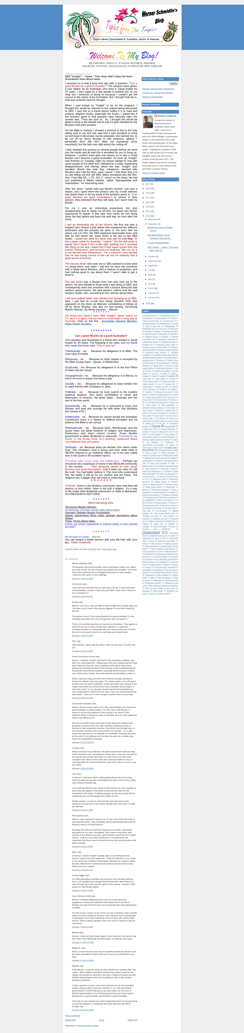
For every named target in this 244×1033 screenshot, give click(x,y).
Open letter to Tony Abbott (151, 508)
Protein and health (160, 526)
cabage (162, 376)
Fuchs (153, 431)
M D (147, 479)
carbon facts (147, 386)
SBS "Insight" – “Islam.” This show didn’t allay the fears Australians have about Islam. (98, 78)
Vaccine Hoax (171, 570)
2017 (148, 184)
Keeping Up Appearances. (152, 471)
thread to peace (148, 562)
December (153, 219)
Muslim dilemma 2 (160, 492)
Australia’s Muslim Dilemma (168, 350)
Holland (173, 458)
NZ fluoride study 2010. (150, 505)
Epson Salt (159, 415)
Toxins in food (155, 564)
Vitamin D (145, 572)
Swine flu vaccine (148, 551)
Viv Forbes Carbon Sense (161, 572)
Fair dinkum (160, 418)
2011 (148, 211)
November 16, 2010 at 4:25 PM (83, 1010)
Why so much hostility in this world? (160, 588)
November (153, 224)
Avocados (160, 360)
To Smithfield (162, 562)
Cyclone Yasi (173, 402)
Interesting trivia (170, 460)
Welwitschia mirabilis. (153, 583)
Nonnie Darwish (161, 503)
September (153, 261)
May (150, 279)
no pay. (150, 503)
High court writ (162, 458)
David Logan (151, 405)
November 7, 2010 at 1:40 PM (82, 890)
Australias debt (170, 357)
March (151, 288)
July (150, 270)
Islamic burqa (147, 466)
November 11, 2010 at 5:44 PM (83, 960)
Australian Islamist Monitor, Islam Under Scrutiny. (101, 322)
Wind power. (158, 591)
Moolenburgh (170, 487)
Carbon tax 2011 (162, 386)
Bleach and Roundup (164, 368)
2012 (148, 207)
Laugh (161, 474)
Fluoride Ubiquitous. (168, 429)
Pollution (145, 524)
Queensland (151, 532)
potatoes (171, 524)
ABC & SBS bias (153, 326)
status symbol (166, 546)
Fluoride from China (149, 429)
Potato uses (158, 524)
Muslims (173, 492)
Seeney (145, 543)
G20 (170, 431)
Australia (165, 336)
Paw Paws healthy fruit (164, 513)
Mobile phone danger (153, 487)
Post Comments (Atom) (88, 1025)
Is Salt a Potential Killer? (158, 243)
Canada (172, 379)
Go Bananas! (152, 442)
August (151, 265)
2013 (148, 202)
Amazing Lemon (151, 334)
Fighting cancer (158, 421)
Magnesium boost (159, 479)
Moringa (145, 489)
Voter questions (163, 575)
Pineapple (146, 518)
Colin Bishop (147, 400)
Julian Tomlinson (151, 468)
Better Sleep (158, 365)
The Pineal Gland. (160, 556)
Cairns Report (160, 379)
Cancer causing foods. (150, 381)
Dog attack (171, 407)
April (150, 284)
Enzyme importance (158, 413)
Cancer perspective (169, 381)
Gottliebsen (169, 442)
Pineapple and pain (160, 518)
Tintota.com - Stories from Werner (157, 93)
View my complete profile (153, 173)
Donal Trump (147, 410)
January (152, 297)
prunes (172, 526)
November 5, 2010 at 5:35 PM (82, 636)
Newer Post (70, 1020)
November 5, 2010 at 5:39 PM (82, 651)
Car (159, 384)
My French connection (168, 497)
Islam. (173, 463)
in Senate (158, 460)
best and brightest (162, 363)
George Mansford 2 (168, 437)
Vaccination (146, 570)
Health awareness (168, 453)
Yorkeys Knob (163, 593)
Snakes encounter (171, 543)
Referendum (146, 538)
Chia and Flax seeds (163, 392)
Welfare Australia (172, 580)
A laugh (173, 318)
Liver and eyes (173, 476)
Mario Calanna (156, 484)
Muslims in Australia (170, 495)
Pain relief (146, 511)
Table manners (170, 551)
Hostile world (147, 460)
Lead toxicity (171, 474)
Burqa (154, 376)
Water (152, 578)
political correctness (155, 521)
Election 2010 (170, 410)
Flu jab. (162, 423)
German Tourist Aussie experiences (158, 89)
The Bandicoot (147, 554)
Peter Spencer (169, 516)
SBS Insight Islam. (110, 549)
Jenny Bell (158, 466)
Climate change (163, 394)
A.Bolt (176, 323)
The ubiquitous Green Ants (166, 559)
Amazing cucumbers (171, 331)
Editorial (159, 410)
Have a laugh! (151, 453)
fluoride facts (170, 426)
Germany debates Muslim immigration (156, 439)
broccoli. (155, 373)
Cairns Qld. (146, 379)
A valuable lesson (164, 323)
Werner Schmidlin (167, 116)
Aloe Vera (148, 331)
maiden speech (161, 482)
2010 (148, 216)
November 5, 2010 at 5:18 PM (82, 578)
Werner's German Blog (152, 97)
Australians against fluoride (152, 357)
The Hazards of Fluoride (164, 554)
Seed (152, 541)
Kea (174, 468)
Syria (160, 551)
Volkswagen (149, 575)
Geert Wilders (170, 434)
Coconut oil (171, 397)
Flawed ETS (150, 423)
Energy (145, 413)
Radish (173, 535)
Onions (173, 505)
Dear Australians (168, 405)
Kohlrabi (168, 471)
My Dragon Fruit (151, 497)
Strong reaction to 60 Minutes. (163, 549)
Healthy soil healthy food (151, 455)
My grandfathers (148, 500)
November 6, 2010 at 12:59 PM (83, 768)
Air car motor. (162, 328)
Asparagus (163, 334)
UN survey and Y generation (165, 567)
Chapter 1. (152, 389)
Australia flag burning (150, 342)
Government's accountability (153, 445)
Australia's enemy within (166, 344)
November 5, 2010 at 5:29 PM (82, 596)
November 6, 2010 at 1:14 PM (82, 810)
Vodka (176, 572)
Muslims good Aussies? (151, 495)
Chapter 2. (163, 389)
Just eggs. (165, 468)
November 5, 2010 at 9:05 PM (82, 698)
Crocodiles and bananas (157, 402)
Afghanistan (170, 326)
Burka (165, 373)
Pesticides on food (150, 516)
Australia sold (147, 344)
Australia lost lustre (168, 342)
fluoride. (145, 431)
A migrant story (168, 321)
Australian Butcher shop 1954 (165, 355)
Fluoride (156, 426)
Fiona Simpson (172, 421)
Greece (171, 445)
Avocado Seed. (148, 360)
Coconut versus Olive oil (154, 397)
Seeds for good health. (166, 541)
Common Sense (161, 400)
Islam (144, 463)
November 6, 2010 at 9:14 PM (82, 870)
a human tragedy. (161, 318)
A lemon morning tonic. (150, 321)
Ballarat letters (173, 360)
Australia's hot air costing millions (154, 347)
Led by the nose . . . (149, 476)
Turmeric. (148, 567)
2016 (148, 188)
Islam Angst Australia (158, 463)
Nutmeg (173, 503)
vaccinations (158, 570)
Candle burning (148, 384)
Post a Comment (72, 1015)
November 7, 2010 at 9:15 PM (82, 927)
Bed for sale (149, 363)
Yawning (152, 593)
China (152, 394)
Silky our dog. (156, 543)
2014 (148, 198)
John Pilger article (171, 466)
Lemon (162, 476)
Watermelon (158, 580)
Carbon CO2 (170, 384)
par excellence (161, 511)
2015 (148, 193)
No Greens (169, 500)
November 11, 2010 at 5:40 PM (83, 942)
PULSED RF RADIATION (156, 529)
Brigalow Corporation (162, 371)
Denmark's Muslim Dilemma (152, 407)
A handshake (147, 318)
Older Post (132, 1020)
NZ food (165, 505)
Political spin (171, 521)
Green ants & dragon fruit (152, 447)
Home (101, 1020)
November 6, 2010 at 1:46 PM (82, 846)
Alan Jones (174, 328)
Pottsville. (145, 526)
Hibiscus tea (149, 458)
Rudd (157, 538)
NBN (159, 500)
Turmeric (175, 564)
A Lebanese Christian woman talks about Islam (92, 509)
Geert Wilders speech (150, 437)
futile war (162, 431)
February (152, 293)
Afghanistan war (148, 328)
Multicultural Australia (160, 489)
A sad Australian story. (168, 315)
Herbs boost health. (171, 455)
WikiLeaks (146, 591)
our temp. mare (170, 508)
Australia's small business (156, 352)
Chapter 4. (149, 392)
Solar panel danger (152, 546)
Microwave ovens (171, 484)
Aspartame (174, 334)
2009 (148, 303)
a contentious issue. (149, 315)
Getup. (175, 439)
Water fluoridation (164, 578)
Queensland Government (158, 535)
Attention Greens (151, 336)
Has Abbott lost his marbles (168, 450)
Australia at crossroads (166, 339)
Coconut (175, 394)
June (150, 275)
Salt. (164, 538)
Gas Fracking (156, 434)
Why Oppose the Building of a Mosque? (163, 585)
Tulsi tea (166, 564)
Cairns (172, 376)
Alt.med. (158, 331)
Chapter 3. (174, 389)
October (152, 256)
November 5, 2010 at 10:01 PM (83, 742)
